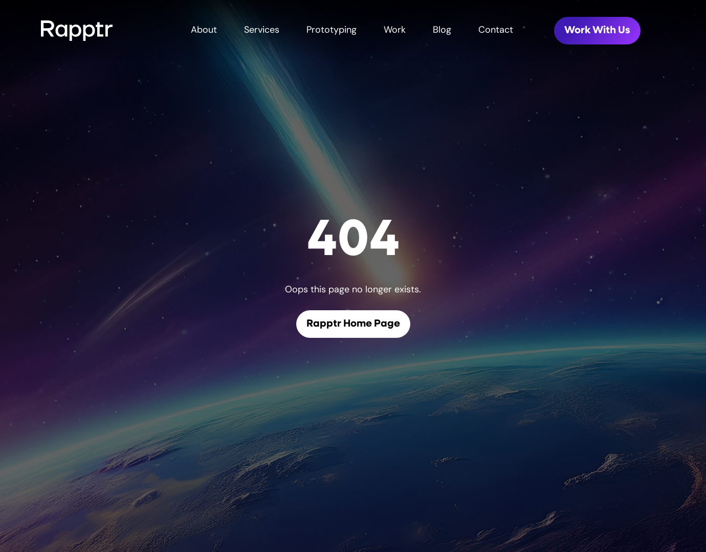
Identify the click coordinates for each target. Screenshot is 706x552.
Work (395, 30)
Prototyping (331, 30)
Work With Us (597, 31)
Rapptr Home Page (353, 324)
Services (261, 30)
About (204, 30)
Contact (495, 30)
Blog (442, 30)
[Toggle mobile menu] (693, 31)
